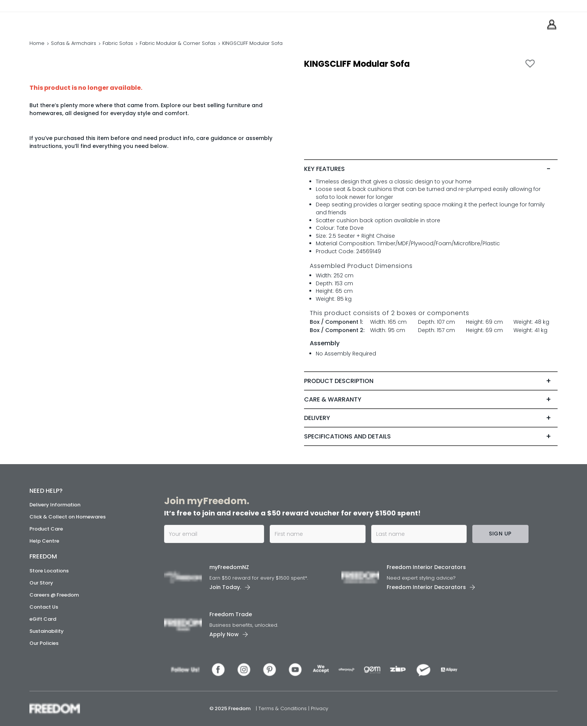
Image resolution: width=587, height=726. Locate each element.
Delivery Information (54, 504)
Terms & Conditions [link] (283, 708)
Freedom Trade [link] (230, 614)
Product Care (46, 528)
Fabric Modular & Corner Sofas (178, 43)
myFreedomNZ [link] (229, 567)
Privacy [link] (319, 708)
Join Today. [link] (225, 587)
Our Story (41, 582)
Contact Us (43, 607)
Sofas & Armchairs (73, 43)
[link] (63, 22)
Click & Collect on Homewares (67, 516)
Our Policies (43, 643)
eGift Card (42, 619)
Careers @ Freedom (54, 594)
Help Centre (44, 540)
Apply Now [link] (224, 634)
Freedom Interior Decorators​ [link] (426, 567)
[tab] (431, 169)
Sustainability (46, 631)
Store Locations (49, 570)
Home (37, 43)
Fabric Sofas (118, 43)
